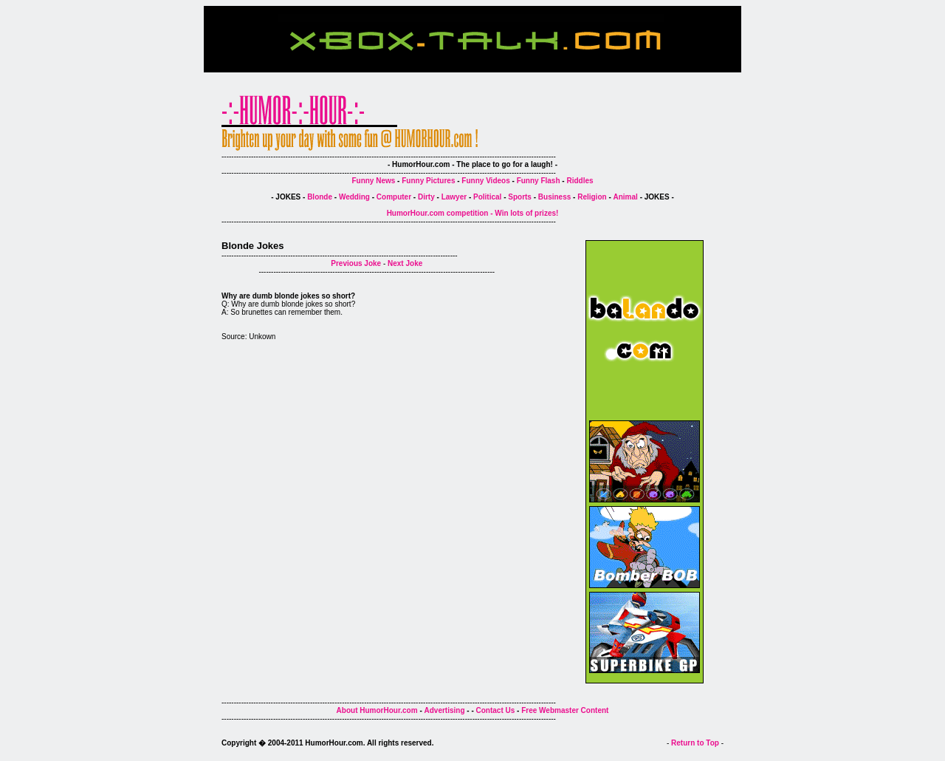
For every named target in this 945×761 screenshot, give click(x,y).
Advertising (445, 710)
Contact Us (495, 710)
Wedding (354, 197)
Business (554, 197)
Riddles (579, 181)
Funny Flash (538, 181)
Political (487, 197)
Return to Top (695, 743)
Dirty (426, 197)
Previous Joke (356, 263)
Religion (591, 197)
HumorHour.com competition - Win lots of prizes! (473, 213)
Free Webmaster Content (564, 710)
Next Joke (405, 263)
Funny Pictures (428, 181)
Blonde (319, 197)
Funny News (373, 181)
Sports (520, 197)
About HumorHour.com (377, 710)
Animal (626, 197)
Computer (394, 197)
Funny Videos (485, 181)
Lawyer (454, 197)
